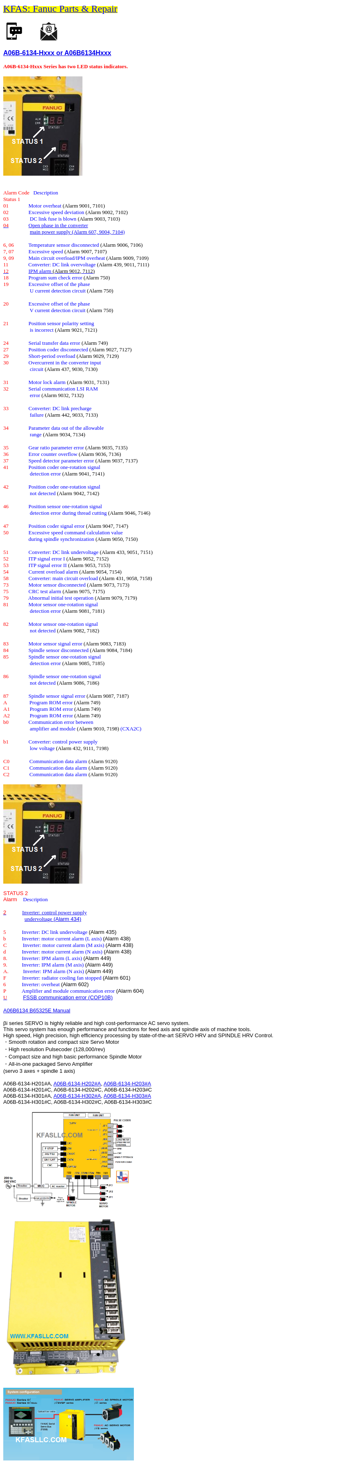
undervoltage (38, 919)
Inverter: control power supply (54, 912)
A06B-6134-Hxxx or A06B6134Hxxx (57, 52)
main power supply (51, 232)
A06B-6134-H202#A (77, 1084)
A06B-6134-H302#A (77, 1096)
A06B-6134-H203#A (127, 1084)
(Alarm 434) (67, 919)
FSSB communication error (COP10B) (68, 997)
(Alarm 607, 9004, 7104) (98, 232)
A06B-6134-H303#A (127, 1096)
